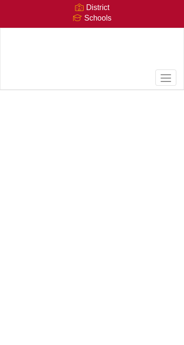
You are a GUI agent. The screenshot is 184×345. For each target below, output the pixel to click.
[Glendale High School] (92, 52)
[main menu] (165, 77)
